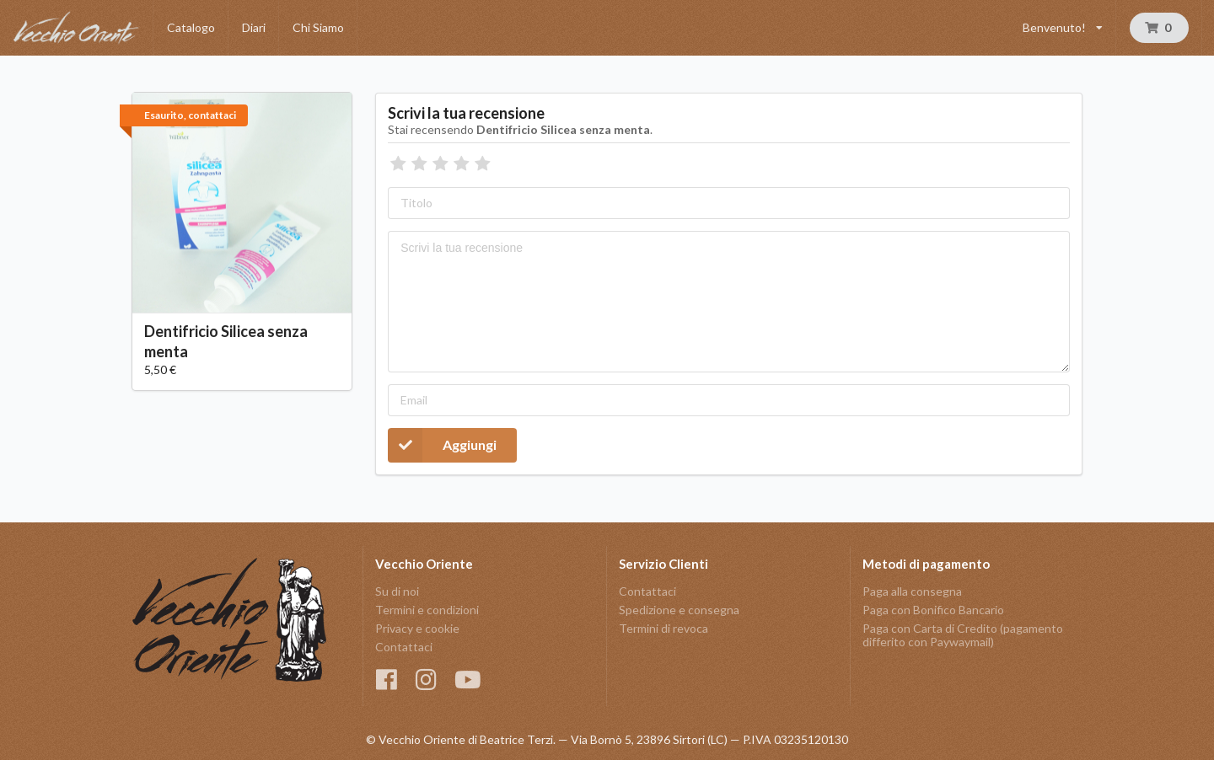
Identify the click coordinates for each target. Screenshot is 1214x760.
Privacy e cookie (417, 628)
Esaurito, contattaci (190, 115)
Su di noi (397, 591)
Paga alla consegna (912, 591)
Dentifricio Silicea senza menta (226, 341)
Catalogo (191, 27)
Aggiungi (442, 445)
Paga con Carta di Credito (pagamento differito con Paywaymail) (962, 635)
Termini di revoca (663, 628)
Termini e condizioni (427, 609)
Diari (254, 27)
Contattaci (403, 647)
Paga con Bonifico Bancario (933, 609)
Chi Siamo (318, 27)
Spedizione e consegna (679, 609)
